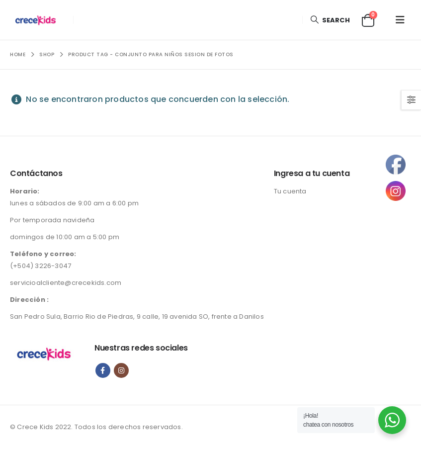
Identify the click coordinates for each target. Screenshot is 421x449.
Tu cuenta (290, 191)
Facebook (102, 370)
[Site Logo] (38, 20)
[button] (329, 20)
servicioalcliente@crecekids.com (65, 282)
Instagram (121, 370)
